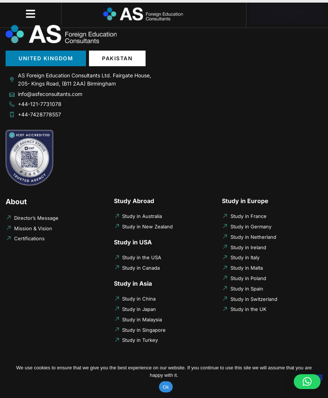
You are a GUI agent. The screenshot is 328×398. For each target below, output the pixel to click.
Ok (166, 387)
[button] (30, 14)
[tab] (46, 58)
